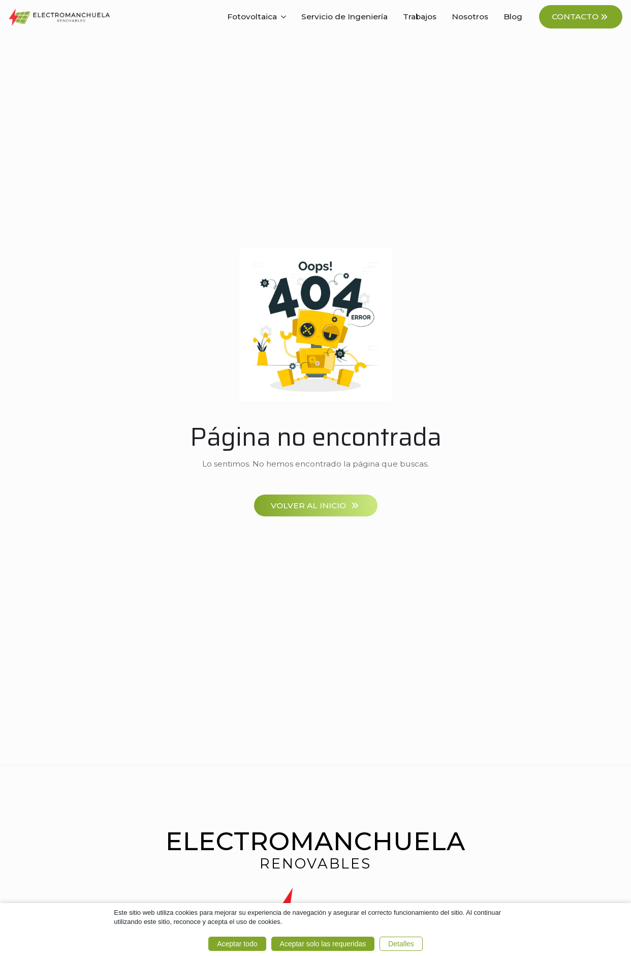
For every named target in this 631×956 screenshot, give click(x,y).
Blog (512, 16)
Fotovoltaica (252, 16)
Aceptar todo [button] (237, 944)
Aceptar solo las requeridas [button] (323, 944)
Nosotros (470, 16)
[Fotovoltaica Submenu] (285, 16)
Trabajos (419, 16)
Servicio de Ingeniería (344, 16)
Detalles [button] (401, 944)
